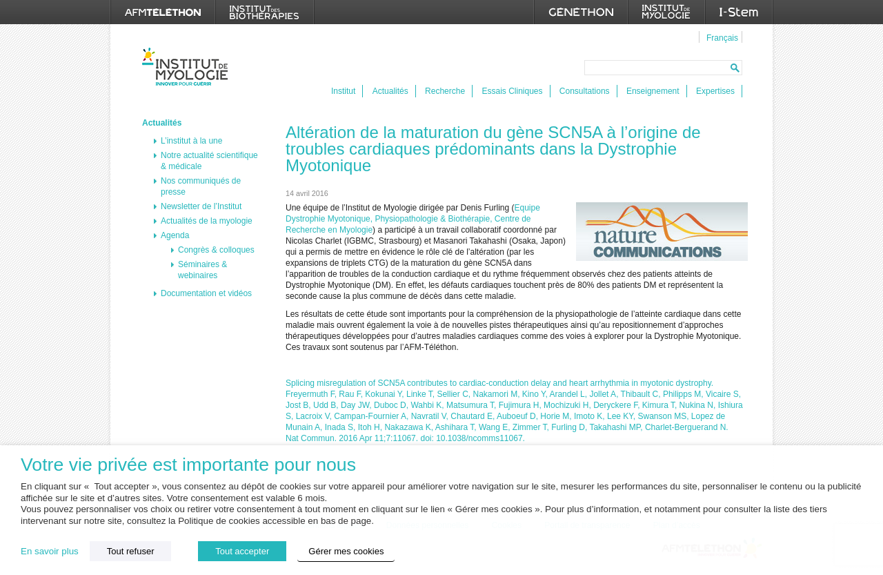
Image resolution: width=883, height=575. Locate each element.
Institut (343, 91)
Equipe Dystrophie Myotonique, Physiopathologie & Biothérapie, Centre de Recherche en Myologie (413, 219)
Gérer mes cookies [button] (346, 551)
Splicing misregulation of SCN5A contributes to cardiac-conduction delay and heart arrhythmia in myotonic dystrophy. (499, 383)
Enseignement (652, 91)
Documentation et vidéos (206, 293)
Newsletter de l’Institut (201, 206)
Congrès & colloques (216, 250)
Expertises (715, 91)
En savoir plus (50, 551)
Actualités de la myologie (206, 221)
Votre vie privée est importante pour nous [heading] (188, 465)
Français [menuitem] (722, 38)
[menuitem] (721, 37)
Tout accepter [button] (242, 551)
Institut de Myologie (188, 67)
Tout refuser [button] (131, 551)
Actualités (390, 91)
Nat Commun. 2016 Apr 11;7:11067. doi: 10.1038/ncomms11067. (405, 438)
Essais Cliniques (512, 91)
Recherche (445, 91)
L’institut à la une (191, 141)
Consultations (584, 91)
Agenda (175, 235)
